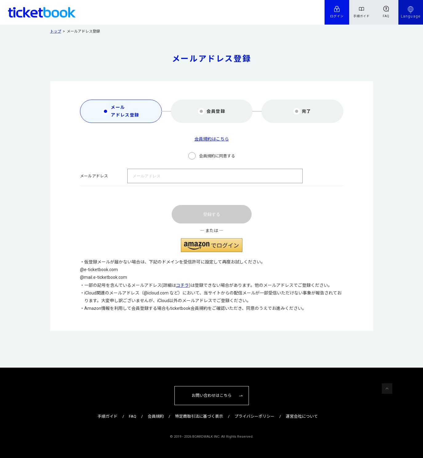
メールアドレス (94, 176)
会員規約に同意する (217, 156)
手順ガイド (361, 16)
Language (411, 16)
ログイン (337, 16)
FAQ (386, 16)
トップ (55, 31)
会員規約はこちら (211, 138)
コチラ (182, 285)
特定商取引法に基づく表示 (199, 416)
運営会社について (302, 416)
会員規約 (156, 416)
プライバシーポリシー (254, 416)
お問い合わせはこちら (212, 395)
